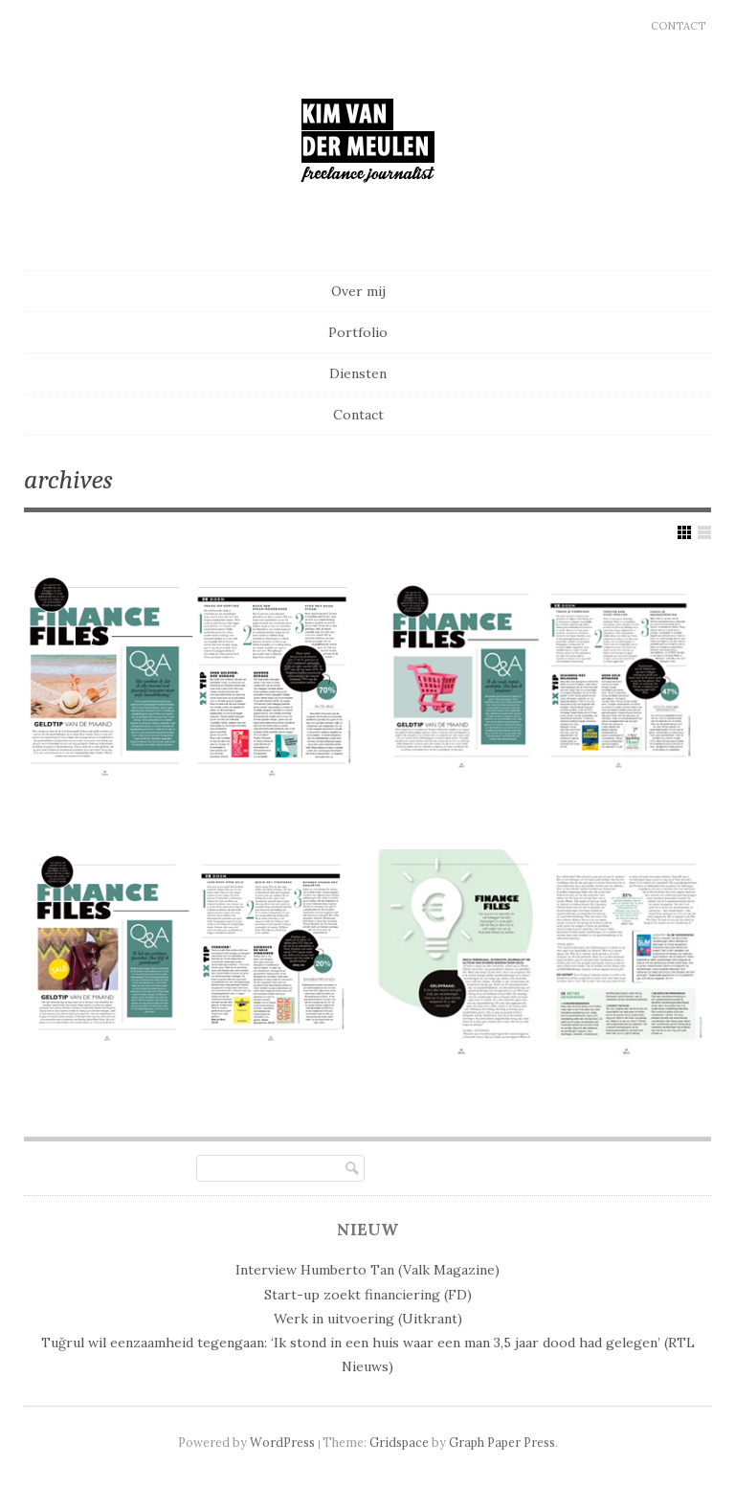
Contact (678, 26)
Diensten (358, 373)
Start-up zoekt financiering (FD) (368, 1294)
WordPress (282, 1442)
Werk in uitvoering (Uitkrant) (368, 1318)
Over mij (358, 291)
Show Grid (684, 532)
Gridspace (399, 1442)
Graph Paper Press (502, 1442)
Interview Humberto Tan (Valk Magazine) (367, 1269)
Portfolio (358, 332)
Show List (704, 532)
